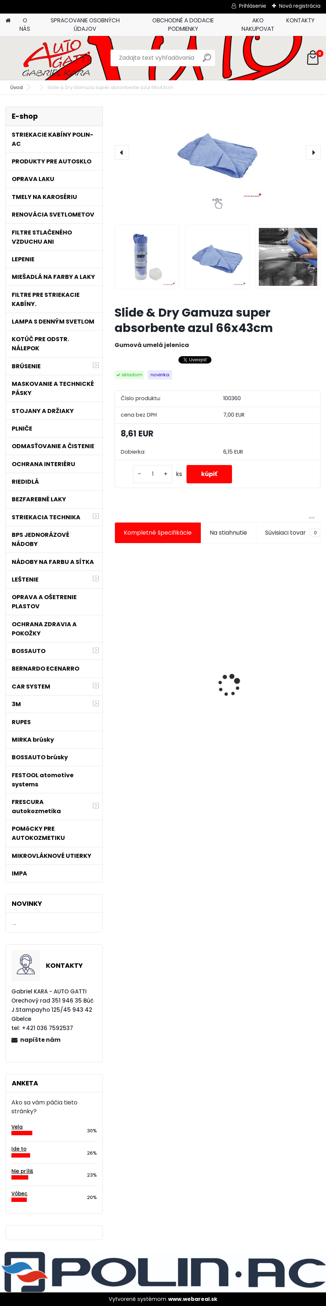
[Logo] (56, 58)
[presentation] (122, 152)
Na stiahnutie (228, 532)
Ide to (18, 1148)
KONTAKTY (300, 20)
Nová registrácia (299, 6)
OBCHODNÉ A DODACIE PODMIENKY (183, 24)
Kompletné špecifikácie (158, 532)
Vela (17, 1127)
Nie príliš (22, 1171)
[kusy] (152, 474)
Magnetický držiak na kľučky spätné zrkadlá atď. (160, 665)
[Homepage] (8, 21)
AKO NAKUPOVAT (258, 24)
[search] (207, 61)
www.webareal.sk (192, 1299)
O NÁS (24, 24)
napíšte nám (40, 1040)
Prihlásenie (252, 6)
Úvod (16, 87)
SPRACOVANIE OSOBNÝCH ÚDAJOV (85, 24)
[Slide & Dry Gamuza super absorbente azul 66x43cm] (217, 152)
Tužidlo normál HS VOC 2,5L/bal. (258, 696)
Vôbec (19, 1193)
